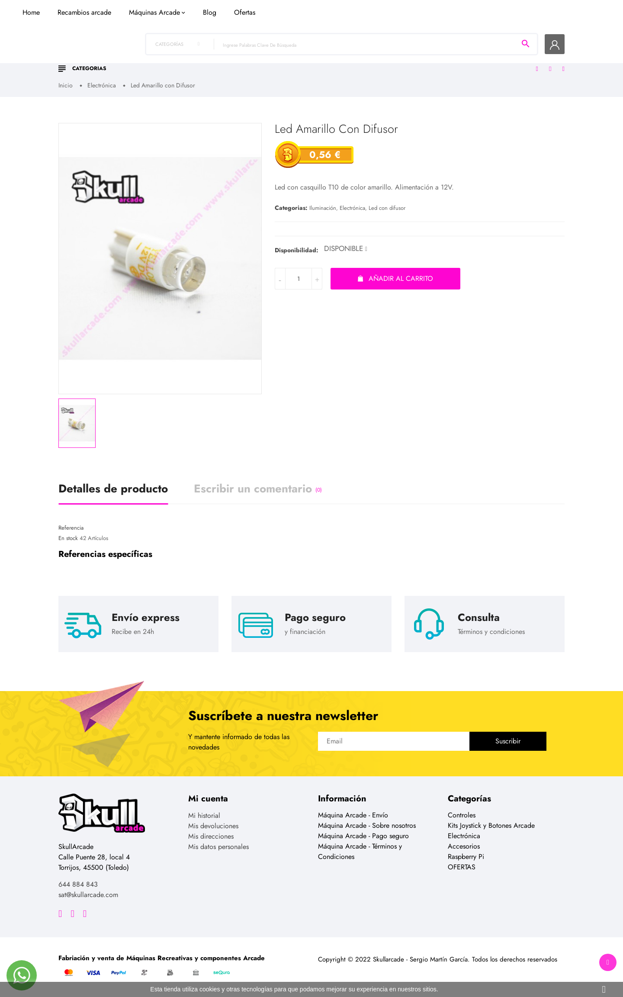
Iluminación (322, 209)
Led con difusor (387, 209)
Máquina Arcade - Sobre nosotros (367, 826)
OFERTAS (461, 868)
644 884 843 (78, 885)
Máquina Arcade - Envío (353, 816)
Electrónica (352, 209)
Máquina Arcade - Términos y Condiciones (360, 852)
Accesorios (464, 847)
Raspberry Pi (466, 857)
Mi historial (204, 816)
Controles (461, 816)
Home (169, 62)
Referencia (70, 528)
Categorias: (291, 208)
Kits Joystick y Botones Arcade (491, 826)
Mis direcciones (211, 837)
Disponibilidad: (296, 250)
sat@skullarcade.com (88, 896)
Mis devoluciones (213, 827)
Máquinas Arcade (292, 62)
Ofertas (383, 62)
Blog (348, 62)
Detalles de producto (113, 489)
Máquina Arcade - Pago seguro (363, 837)
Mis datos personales (218, 847)
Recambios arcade (223, 62)
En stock (68, 539)
